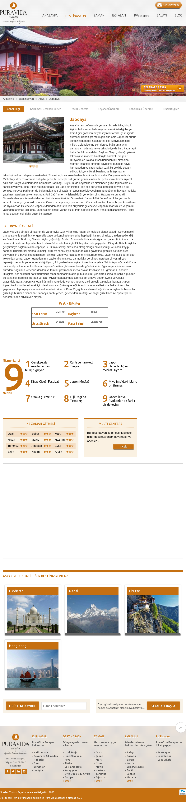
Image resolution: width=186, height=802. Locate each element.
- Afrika (67, 763)
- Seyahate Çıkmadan (45, 756)
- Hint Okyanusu (72, 756)
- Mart (98, 759)
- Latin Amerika (72, 766)
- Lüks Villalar (164, 759)
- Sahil (129, 770)
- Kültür (129, 763)
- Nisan (98, 763)
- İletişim (37, 770)
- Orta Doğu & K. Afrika (76, 773)
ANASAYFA (50, 15)
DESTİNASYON (75, 16)
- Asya (66, 759)
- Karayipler (70, 770)
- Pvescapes (163, 752)
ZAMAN (99, 15)
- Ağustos (99, 777)
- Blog (35, 763)
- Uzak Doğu (70, 752)
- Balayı (129, 752)
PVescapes (141, 15)
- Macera (130, 777)
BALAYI (162, 15)
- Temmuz (100, 773)
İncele (123, 446)
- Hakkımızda (40, 752)
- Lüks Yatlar (163, 756)
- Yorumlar (38, 766)
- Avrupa (68, 777)
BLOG (178, 15)
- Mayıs (98, 766)
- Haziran (99, 770)
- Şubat (98, 756)
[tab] (13, 109)
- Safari (129, 759)
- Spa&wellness (134, 766)
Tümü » (67, 781)
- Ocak (98, 752)
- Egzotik (130, 756)
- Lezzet (130, 773)
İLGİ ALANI (119, 15)
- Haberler (38, 759)
